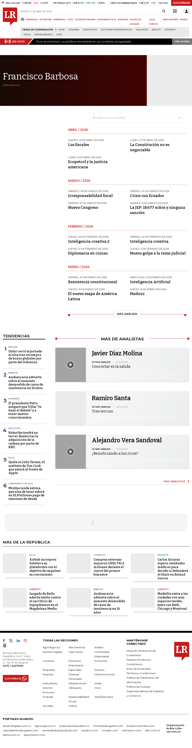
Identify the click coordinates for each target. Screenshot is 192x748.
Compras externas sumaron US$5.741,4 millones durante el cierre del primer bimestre (109, 567)
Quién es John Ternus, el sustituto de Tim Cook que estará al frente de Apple (26, 467)
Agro (59, 34)
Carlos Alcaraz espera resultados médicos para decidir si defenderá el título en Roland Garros (173, 569)
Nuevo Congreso (83, 207)
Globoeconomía (104, 674)
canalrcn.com (89, 730)
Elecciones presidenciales (116, 29)
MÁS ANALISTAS (174, 481)
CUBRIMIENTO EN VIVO (20, 483)
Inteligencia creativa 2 (89, 241)
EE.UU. (11, 457)
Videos (73, 705)
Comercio (100, 555)
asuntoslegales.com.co (17, 725)
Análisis (98, 647)
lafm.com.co (152, 730)
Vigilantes (142, 29)
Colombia (73, 29)
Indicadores (50, 683)
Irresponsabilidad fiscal (90, 195)
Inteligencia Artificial (150, 282)
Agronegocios (51, 647)
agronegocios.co (45, 725)
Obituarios (75, 687)
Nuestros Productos (139, 659)
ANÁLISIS (123, 19)
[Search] (163, 11)
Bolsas (12, 347)
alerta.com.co (11, 734)
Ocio (97, 687)
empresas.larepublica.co (74, 725)
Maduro (137, 293)
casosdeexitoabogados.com (20, 730)
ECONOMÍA (46, 19)
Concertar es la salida (111, 366)
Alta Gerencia (77, 647)
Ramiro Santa (111, 398)
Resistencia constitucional (92, 282)
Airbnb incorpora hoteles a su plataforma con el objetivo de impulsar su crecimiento (45, 567)
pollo (27, 34)
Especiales (75, 669)
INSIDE (184, 19)
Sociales (48, 705)
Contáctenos (134, 664)
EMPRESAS (60, 19)
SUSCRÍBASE (181, 2)
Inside (98, 683)
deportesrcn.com (34, 734)
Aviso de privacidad (138, 668)
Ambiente (35, 589)
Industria (14, 428)
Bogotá (156, 29)
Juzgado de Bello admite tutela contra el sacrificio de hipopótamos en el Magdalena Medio (45, 601)
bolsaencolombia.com (140, 725)
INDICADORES (170, 19)
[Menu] (23, 19)
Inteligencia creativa (149, 241)
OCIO (70, 19)
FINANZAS (32, 19)
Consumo (49, 660)
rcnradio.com (110, 730)
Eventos (99, 669)
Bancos (13, 372)
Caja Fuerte (76, 651)
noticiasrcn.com (131, 730)
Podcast (48, 696)
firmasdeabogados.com (108, 725)
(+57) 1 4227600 (13, 665)
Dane (62, 29)
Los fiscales (78, 144)
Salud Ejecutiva (103, 696)
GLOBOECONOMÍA (85, 19)
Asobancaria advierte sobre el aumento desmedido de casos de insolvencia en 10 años (25, 382)
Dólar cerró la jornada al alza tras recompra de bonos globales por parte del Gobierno (25, 357)
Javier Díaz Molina (117, 353)
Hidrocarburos (43, 34)
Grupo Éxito (90, 29)
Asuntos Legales (52, 651)
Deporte (163, 555)
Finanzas (48, 674)
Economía (100, 660)
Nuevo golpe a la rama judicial (158, 253)
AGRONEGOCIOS (106, 19)
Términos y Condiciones (141, 673)
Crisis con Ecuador (147, 195)
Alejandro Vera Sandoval (127, 440)
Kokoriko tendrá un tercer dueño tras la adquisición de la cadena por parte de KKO (23, 440)
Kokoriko (170, 29)
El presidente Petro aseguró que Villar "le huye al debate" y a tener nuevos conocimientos (24, 410)
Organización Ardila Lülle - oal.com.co (175, 728)
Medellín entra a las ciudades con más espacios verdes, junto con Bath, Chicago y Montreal (173, 601)
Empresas (49, 669)
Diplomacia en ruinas (88, 253)
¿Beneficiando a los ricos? (115, 453)
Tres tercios (102, 411)
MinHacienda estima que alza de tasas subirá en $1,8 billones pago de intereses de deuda (26, 493)
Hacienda (14, 398)
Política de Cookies (138, 686)
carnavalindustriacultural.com (59, 730)
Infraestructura (77, 683)
